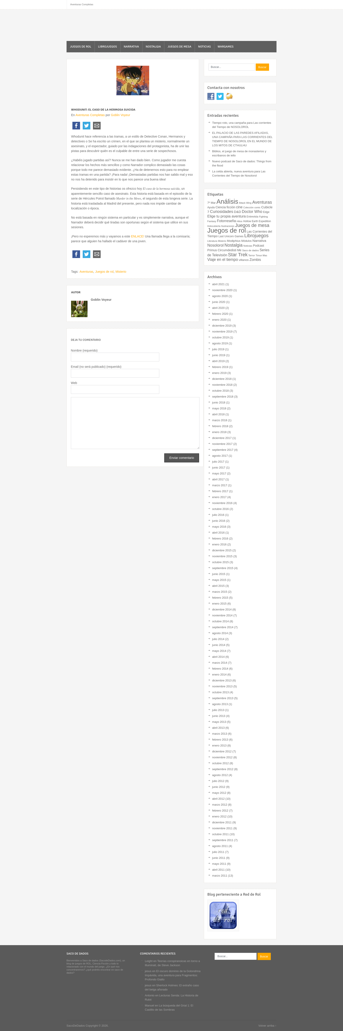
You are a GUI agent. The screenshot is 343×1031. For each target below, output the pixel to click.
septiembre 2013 (222, 698)
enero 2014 (219, 674)
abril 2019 (218, 361)
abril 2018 (218, 414)
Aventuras (86, 271)
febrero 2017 (220, 491)
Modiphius (233, 240)
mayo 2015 (219, 580)
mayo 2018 (219, 408)
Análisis (227, 201)
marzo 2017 (219, 485)
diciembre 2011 (222, 822)
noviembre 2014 (222, 615)
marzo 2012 (219, 804)
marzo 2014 (219, 662)
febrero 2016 (220, 538)
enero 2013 (219, 745)
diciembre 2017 (222, 438)
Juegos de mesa (179, 46)
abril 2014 (218, 656)
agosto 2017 (220, 455)
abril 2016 (218, 532)
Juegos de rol (80, 46)
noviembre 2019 (222, 331)
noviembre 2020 (222, 290)
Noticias (204, 46)
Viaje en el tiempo (222, 259)
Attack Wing (245, 203)
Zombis (255, 260)
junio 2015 (218, 574)
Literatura (212, 241)
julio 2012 (218, 781)
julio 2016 (218, 514)
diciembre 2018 (222, 378)
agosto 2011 (220, 846)
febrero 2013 (220, 739)
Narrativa (131, 46)
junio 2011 (218, 857)
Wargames (226, 46)
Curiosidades (221, 211)
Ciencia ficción (225, 207)
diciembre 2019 (222, 325)
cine (239, 207)
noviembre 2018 (222, 384)
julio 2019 (218, 349)
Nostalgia (153, 46)
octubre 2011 (220, 834)
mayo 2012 (219, 792)
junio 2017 (218, 467)
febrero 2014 (220, 668)
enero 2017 (219, 497)
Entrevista (252, 216)
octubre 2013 (220, 692)
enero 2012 (219, 816)
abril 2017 (218, 479)
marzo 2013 (219, 733)
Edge (266, 212)
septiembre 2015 (222, 568)
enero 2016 (219, 544)
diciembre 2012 (222, 751)
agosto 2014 (220, 633)
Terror (251, 255)
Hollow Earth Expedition (257, 221)
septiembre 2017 (222, 449)
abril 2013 (218, 727)
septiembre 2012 (222, 769)
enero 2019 (219, 373)
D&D (237, 212)
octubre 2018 (220, 390)
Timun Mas (261, 255)
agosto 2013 (220, 704)
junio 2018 (218, 402)
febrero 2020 (220, 313)
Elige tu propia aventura (226, 216)
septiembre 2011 (222, 840)
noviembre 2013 (222, 686)
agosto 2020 (220, 296)
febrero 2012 (220, 810)
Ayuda (211, 207)
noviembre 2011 (222, 828)
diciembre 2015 (222, 550)
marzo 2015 (219, 591)
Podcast (258, 245)
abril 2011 (218, 869)
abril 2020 (218, 307)
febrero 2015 (220, 597)
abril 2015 (218, 585)
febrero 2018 (220, 426)
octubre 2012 (220, 763)
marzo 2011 (219, 875)
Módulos (246, 240)
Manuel (149, 1005)
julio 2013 (218, 710)
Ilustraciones (227, 226)
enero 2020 (219, 319)
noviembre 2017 (222, 444)
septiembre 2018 (222, 396)
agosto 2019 (220, 343)
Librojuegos (107, 46)
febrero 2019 (220, 367)
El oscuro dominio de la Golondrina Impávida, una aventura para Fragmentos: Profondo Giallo (172, 975)
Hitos (239, 221)
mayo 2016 (219, 526)
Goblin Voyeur (120, 115)
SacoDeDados (91, 26)
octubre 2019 (220, 337)
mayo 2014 (219, 651)
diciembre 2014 (222, 609)
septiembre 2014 (222, 627)
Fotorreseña (226, 221)
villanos (244, 260)
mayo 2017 (219, 473)
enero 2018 (219, 432)
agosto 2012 (220, 775)
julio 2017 (218, 461)
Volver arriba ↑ (267, 1025)
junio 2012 (218, 787)
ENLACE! (137, 236)
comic (257, 207)
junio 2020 (218, 302)
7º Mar (211, 202)
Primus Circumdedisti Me (224, 250)
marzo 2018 (219, 420)
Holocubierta (213, 226)
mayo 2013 (219, 721)
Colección (248, 207)
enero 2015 (219, 603)
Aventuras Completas (90, 115)
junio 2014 (218, 645)
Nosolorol (215, 245)
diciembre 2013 (222, 680)
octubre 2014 (220, 621)
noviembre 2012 (222, 757)
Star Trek (237, 254)
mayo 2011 (219, 863)
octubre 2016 (220, 509)
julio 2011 (218, 852)
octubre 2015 (220, 562)
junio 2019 (218, 355)
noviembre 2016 (222, 503)
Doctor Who (252, 211)
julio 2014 (218, 639)
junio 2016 (218, 520)
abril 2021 (218, 284)
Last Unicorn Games (231, 236)
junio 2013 (218, 716)
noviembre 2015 (222, 556)
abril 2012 (218, 798)
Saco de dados (250, 250)
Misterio (121, 271)
